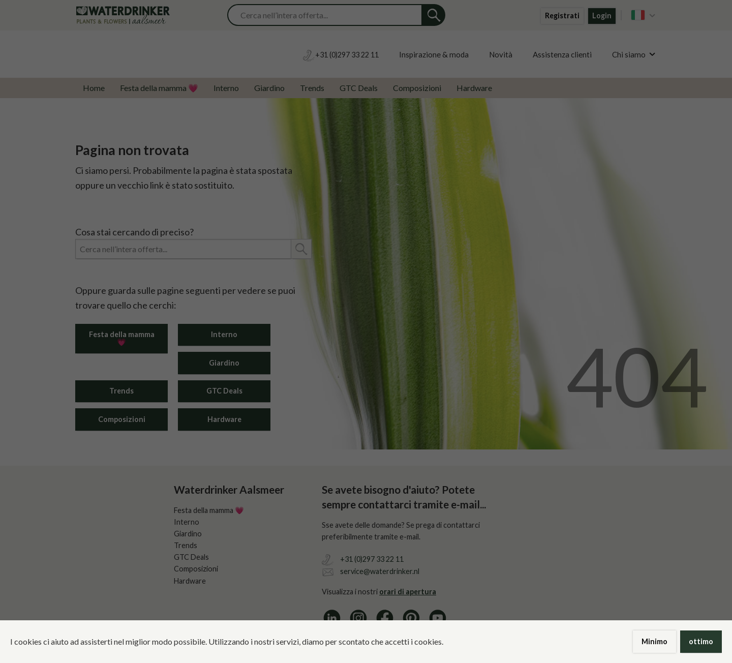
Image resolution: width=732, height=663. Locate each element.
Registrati (562, 15)
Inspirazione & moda (434, 54)
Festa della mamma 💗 (159, 88)
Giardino (269, 88)
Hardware (474, 88)
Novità (500, 54)
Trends (312, 88)
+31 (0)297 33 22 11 (372, 559)
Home (94, 88)
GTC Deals (359, 88)
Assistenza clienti (562, 54)
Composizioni (417, 88)
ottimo (701, 641)
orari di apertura (407, 591)
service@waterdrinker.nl (379, 571)
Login (602, 15)
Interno (226, 88)
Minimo (654, 641)
